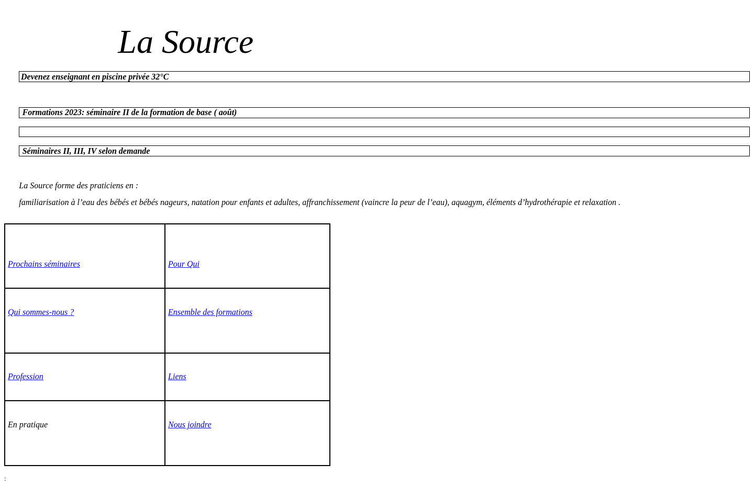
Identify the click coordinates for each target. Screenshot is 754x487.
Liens (177, 376)
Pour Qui (183, 263)
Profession (25, 376)
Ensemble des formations (210, 312)
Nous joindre (190, 424)
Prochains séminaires (44, 263)
